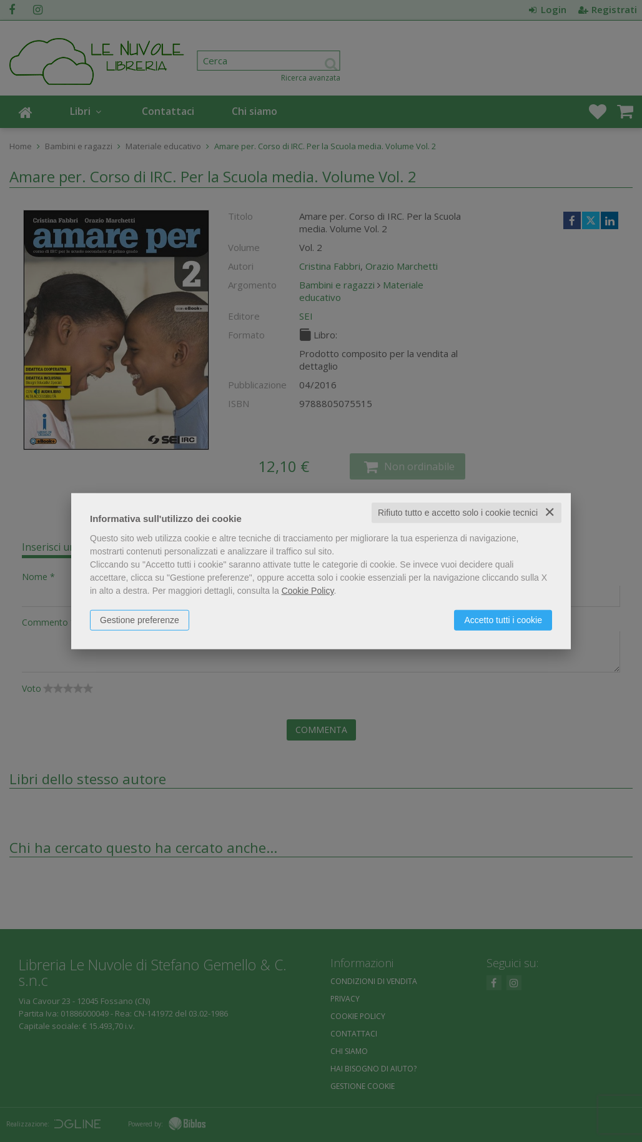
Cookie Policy (308, 591)
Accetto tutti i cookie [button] (503, 620)
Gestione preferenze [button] (139, 620)
